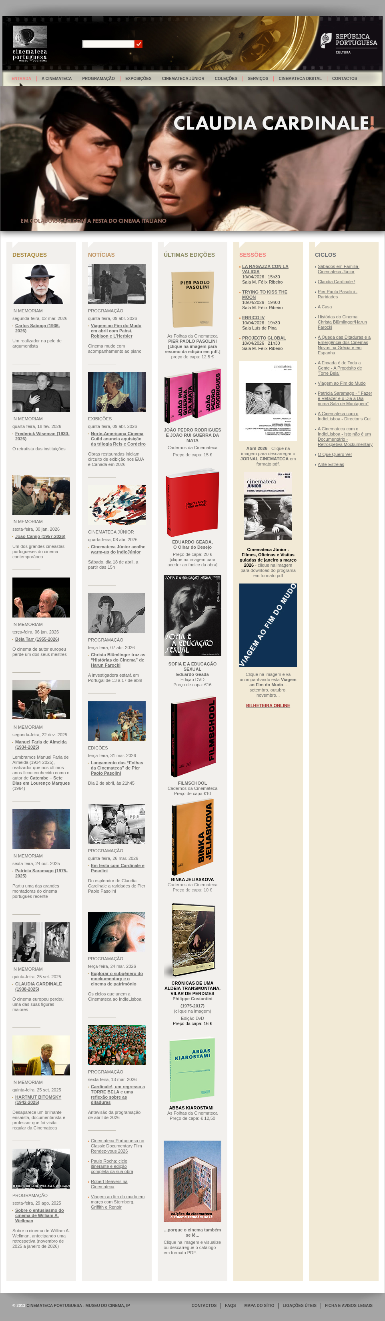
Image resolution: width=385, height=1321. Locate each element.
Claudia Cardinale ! (336, 281)
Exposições (138, 78)
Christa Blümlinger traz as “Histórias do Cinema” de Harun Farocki (118, 659)
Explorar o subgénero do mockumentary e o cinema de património (117, 978)
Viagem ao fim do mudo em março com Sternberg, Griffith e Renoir (117, 1201)
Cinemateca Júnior (183, 78)
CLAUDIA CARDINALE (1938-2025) (38, 986)
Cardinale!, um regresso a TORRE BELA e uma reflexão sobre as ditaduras (118, 1094)
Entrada (21, 78)
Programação (98, 78)
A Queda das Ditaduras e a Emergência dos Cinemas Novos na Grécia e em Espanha (344, 345)
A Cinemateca (57, 78)
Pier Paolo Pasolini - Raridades (337, 294)
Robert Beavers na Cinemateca (109, 1184)
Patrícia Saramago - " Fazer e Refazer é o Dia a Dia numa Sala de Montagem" (345, 398)
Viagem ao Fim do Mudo (342, 383)
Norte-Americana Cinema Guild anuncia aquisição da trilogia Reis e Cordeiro (118, 438)
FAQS (230, 1305)
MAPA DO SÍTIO (259, 1305)
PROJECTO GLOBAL (264, 338)
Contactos (344, 78)
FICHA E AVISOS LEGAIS (349, 1305)
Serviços (258, 78)
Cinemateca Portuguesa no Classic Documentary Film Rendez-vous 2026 (117, 1145)
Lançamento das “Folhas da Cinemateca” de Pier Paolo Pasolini (117, 767)
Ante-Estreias (331, 464)
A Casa (325, 306)
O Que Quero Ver (335, 454)
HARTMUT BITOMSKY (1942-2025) (38, 1100)
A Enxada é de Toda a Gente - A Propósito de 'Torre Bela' (340, 368)
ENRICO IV (253, 317)
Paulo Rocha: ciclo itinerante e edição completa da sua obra (112, 1166)
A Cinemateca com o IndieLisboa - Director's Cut (344, 416)
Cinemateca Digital (300, 78)
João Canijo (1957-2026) (40, 536)
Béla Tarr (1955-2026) (37, 639)
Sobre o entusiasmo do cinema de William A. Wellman (39, 1215)
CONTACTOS (204, 1305)
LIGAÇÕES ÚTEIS (299, 1305)
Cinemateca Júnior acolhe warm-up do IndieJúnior (118, 549)
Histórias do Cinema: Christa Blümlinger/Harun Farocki (342, 322)
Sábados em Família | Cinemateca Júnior (339, 269)
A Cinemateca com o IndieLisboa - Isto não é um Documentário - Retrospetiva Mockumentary (345, 436)
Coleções (226, 78)
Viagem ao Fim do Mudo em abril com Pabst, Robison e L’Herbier (116, 330)
